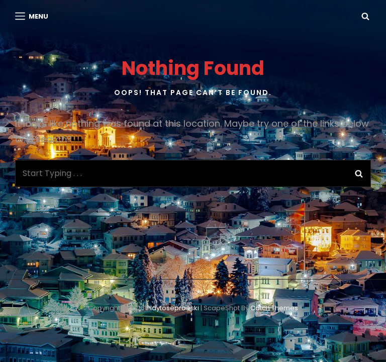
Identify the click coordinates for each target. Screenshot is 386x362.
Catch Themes (274, 308)
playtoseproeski (172, 308)
